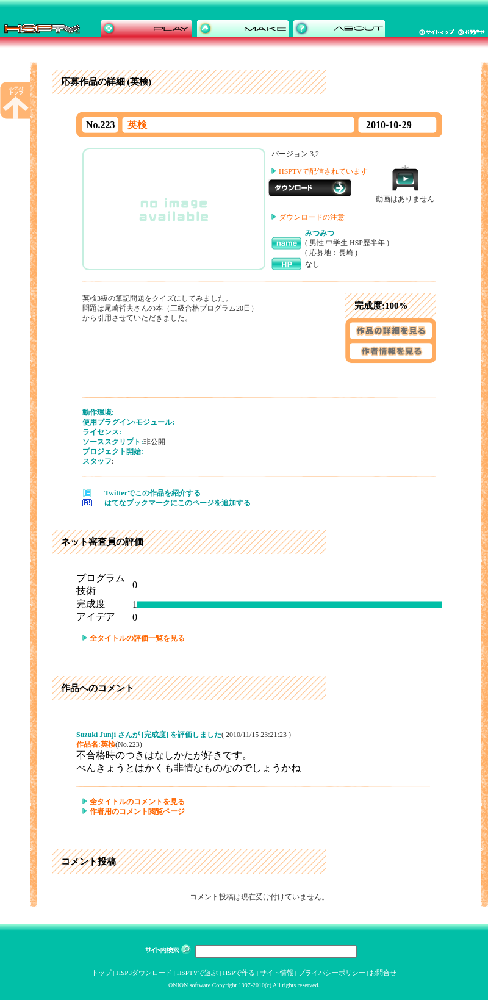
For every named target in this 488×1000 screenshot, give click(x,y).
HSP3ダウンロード (144, 972)
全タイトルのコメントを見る (137, 801)
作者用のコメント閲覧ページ (137, 811)
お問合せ (383, 972)
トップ (102, 972)
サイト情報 (276, 972)
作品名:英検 (95, 744)
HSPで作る (239, 972)
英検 (137, 125)
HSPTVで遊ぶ (197, 972)
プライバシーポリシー (331, 972)
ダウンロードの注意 (312, 217)
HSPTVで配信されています (323, 171)
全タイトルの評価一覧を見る (137, 638)
